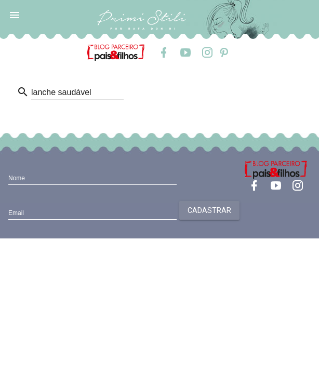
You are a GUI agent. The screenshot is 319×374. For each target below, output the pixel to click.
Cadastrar (209, 210)
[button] (14, 14)
